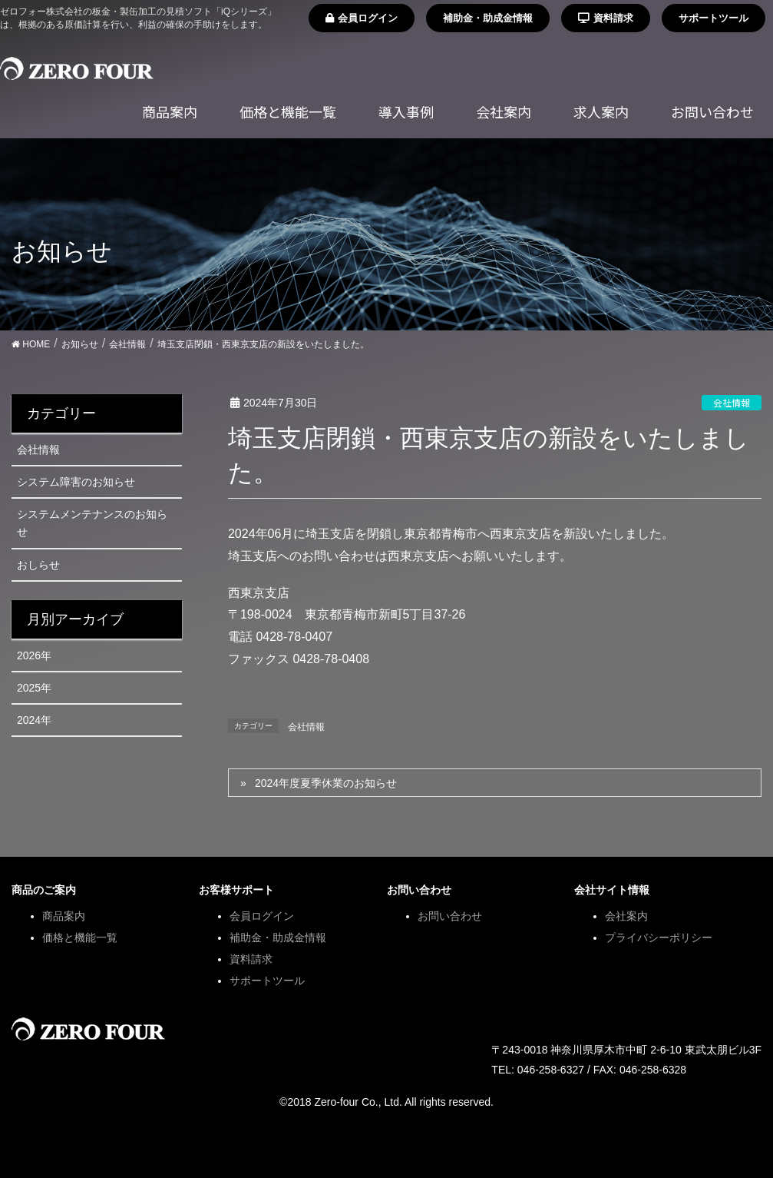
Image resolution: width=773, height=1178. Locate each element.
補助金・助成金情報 (488, 18)
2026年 (34, 655)
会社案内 (626, 916)
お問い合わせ (450, 916)
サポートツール (713, 18)
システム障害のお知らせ (76, 482)
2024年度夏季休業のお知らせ (326, 783)
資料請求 (605, 18)
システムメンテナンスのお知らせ (92, 523)
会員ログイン (361, 18)
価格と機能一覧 (79, 937)
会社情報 (731, 402)
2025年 (34, 688)
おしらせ (38, 565)
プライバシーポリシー (658, 937)
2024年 (34, 720)
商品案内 (63, 916)
